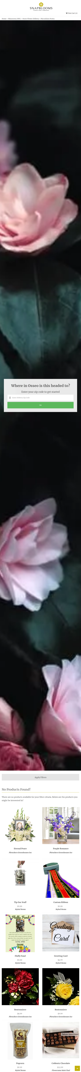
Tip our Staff (20, 902)
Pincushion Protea (47, 19)
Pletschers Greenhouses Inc (20, 852)
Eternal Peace (20, 848)
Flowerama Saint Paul (61, 1070)
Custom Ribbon (60, 902)
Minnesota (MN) (14, 19)
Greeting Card (60, 956)
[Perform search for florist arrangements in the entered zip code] (40, 405)
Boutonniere (20, 1009)
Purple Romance (61, 848)
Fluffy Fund (20, 956)
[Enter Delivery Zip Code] (40, 398)
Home (4, 19)
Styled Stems (20, 909)
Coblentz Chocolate (61, 1063)
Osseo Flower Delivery (30, 19)
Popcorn (20, 1063)
